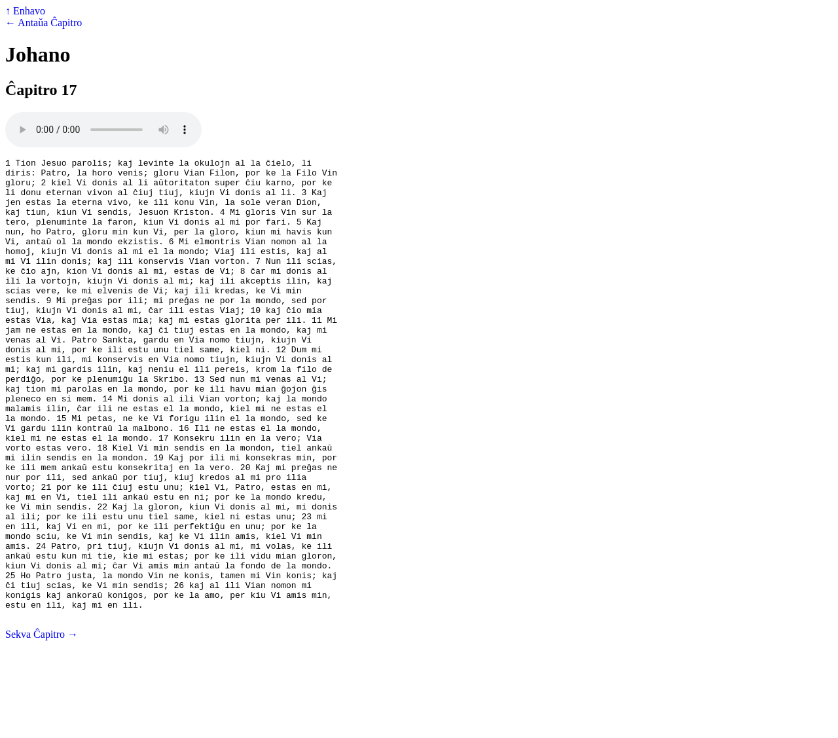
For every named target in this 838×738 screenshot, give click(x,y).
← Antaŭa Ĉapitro (43, 22)
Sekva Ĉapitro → (41, 726)
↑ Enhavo (25, 10)
